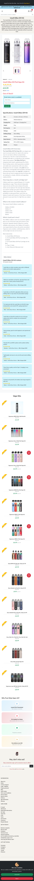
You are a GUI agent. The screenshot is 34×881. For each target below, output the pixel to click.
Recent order (4, 829)
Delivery (3, 797)
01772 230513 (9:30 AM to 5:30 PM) (10, 836)
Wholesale (3, 808)
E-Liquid (3, 807)
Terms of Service (19, 769)
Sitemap (3, 801)
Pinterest (3, 852)
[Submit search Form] (32, 14)
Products (5, 79)
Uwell (7, 90)
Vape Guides (4, 791)
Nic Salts (3, 812)
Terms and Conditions (6, 793)
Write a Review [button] (7, 257)
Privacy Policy (12, 769)
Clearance (3, 820)
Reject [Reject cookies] (17, 878)
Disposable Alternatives (6, 810)
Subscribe (7, 106)
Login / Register (4, 786)
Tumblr (2, 850)
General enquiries (5, 834)
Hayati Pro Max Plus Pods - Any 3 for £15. (17, 3)
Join (31, 766)
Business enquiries (5, 827)
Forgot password (5, 788)
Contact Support (5, 784)
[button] (2, 11)
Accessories (3, 818)
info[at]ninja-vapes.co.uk (6, 837)
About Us (3, 781)
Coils (2, 815)
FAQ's (2, 783)
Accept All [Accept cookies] (17, 874)
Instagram (3, 847)
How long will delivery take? (7, 839)
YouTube (3, 848)
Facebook (3, 845)
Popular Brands (4, 821)
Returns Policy (4, 796)
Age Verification (4, 799)
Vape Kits (10, 79)
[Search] (15, 14)
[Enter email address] (15, 766)
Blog (2, 789)
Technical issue (4, 832)
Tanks (2, 817)
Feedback (3, 831)
